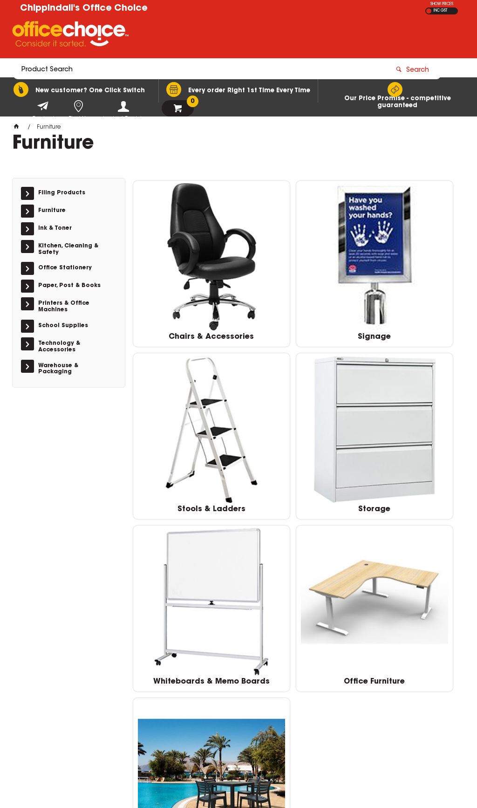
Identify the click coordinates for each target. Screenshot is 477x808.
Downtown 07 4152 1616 (376, 683)
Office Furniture (409, 445)
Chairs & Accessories (185, 303)
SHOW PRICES (441, 4)
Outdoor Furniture (409, 587)
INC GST (440, 11)
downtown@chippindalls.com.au (387, 701)
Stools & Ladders (409, 303)
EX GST (428, 11)
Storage (186, 445)
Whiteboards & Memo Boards (298, 449)
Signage (297, 303)
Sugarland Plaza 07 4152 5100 (386, 692)
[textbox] (184, 36)
